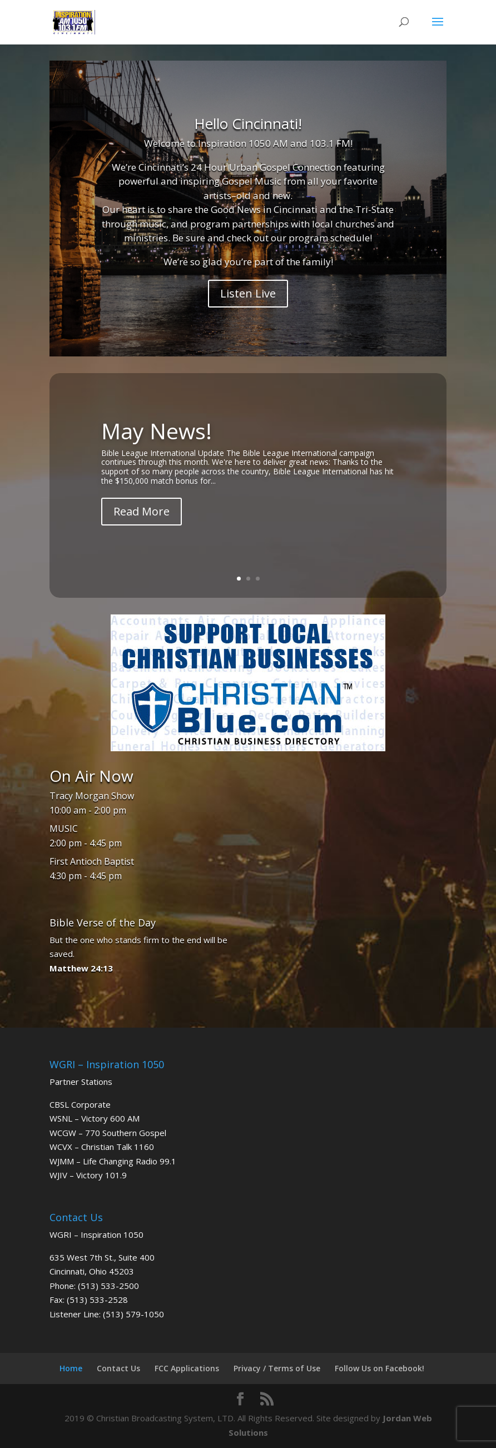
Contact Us (118, 1368)
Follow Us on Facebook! (379, 1368)
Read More (141, 511)
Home (70, 1368)
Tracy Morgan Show (91, 796)
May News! (156, 430)
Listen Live (248, 293)
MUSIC (63, 828)
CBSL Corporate (80, 1104)
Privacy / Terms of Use (277, 1368)
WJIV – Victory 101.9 (88, 1175)
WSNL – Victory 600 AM (94, 1118)
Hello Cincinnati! (248, 123)
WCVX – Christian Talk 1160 (101, 1146)
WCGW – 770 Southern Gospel (107, 1132)
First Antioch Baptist (91, 861)
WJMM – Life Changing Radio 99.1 (112, 1161)
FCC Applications (187, 1368)
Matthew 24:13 (81, 968)
